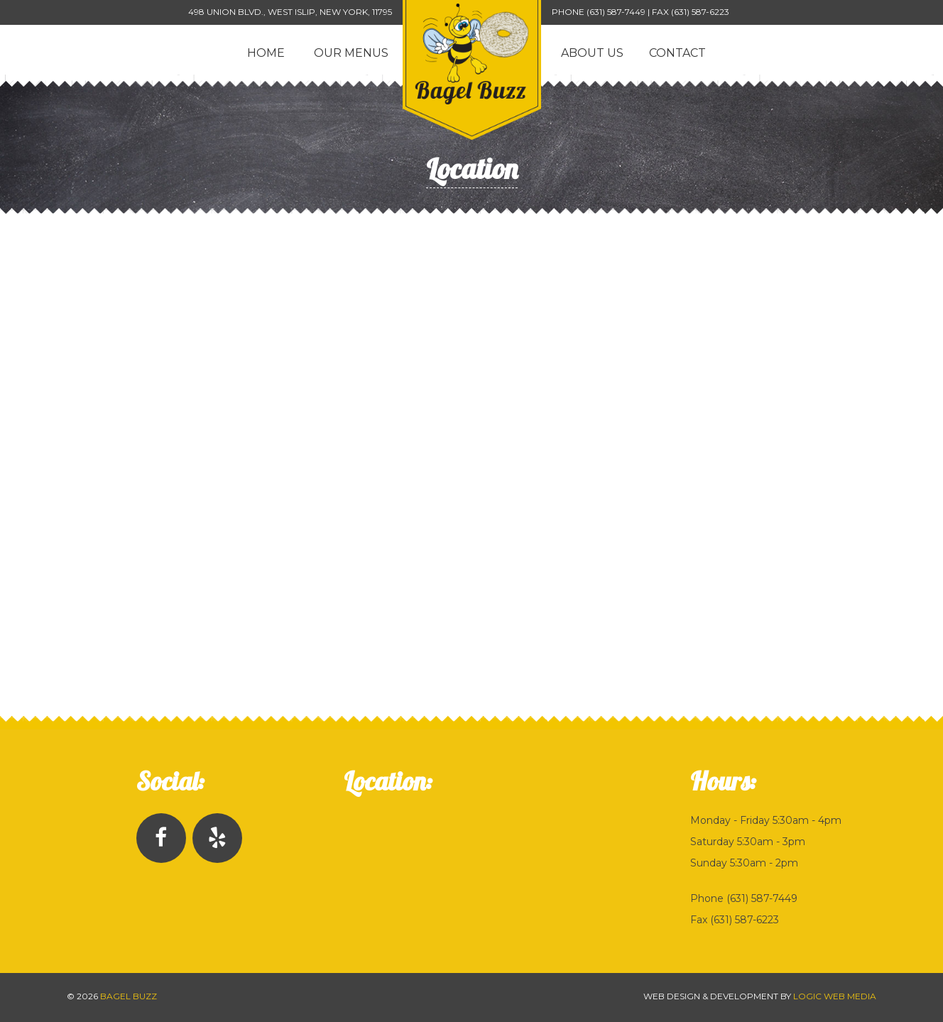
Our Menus (351, 53)
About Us (592, 53)
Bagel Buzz (128, 996)
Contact (677, 53)
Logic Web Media (834, 996)
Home (266, 53)
